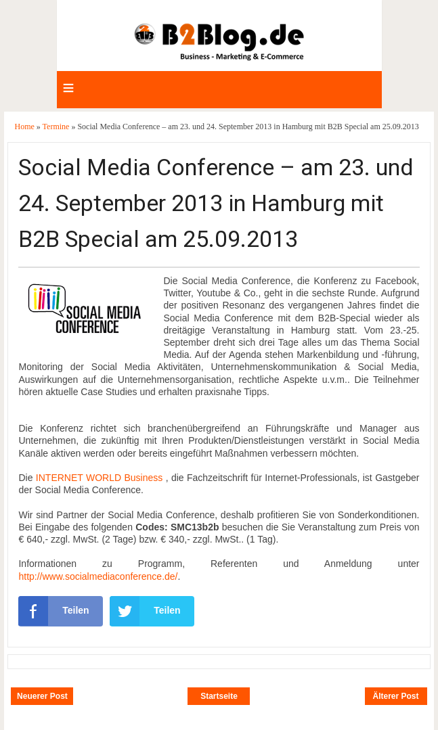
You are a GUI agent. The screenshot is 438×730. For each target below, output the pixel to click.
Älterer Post (396, 696)
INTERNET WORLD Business (99, 477)
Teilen (53, 611)
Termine (57, 126)
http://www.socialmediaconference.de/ (97, 576)
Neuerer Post (42, 696)
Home (25, 126)
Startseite (219, 696)
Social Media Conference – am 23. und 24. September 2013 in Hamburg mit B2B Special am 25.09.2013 (216, 203)
